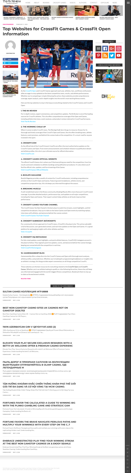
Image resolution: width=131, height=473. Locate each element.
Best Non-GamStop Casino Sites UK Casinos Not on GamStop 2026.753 (35, 309)
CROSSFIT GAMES (59, 3)
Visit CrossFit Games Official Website (34, 170)
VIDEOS (72, 3)
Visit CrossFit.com (27, 154)
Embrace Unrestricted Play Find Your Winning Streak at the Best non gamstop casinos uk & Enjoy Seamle (38, 442)
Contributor (10, 53)
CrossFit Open (31, 91)
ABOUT (36, 3)
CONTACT (93, 3)
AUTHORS (82, 3)
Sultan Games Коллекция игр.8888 (25, 291)
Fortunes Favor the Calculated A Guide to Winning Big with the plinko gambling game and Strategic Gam (39, 404)
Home (27, 3)
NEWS (115, 3)
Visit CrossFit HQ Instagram (31, 248)
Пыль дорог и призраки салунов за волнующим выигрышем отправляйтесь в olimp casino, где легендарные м (36, 365)
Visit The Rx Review (28, 121)
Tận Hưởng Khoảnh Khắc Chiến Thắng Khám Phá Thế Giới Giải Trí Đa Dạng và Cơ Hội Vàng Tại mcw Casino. (39, 385)
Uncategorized (8, 24)
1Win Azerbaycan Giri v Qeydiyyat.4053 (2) (29, 327)
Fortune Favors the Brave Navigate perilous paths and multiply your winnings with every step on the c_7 (39, 423)
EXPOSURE (105, 3)
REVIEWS (46, 3)
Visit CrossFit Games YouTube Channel (35, 216)
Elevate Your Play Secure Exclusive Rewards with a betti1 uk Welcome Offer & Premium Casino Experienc (38, 344)
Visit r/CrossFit (26, 232)
